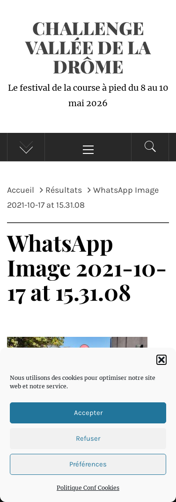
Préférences (88, 464)
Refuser (88, 438)
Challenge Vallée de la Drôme (88, 47)
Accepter (88, 412)
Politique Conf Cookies (88, 487)
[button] (161, 359)
